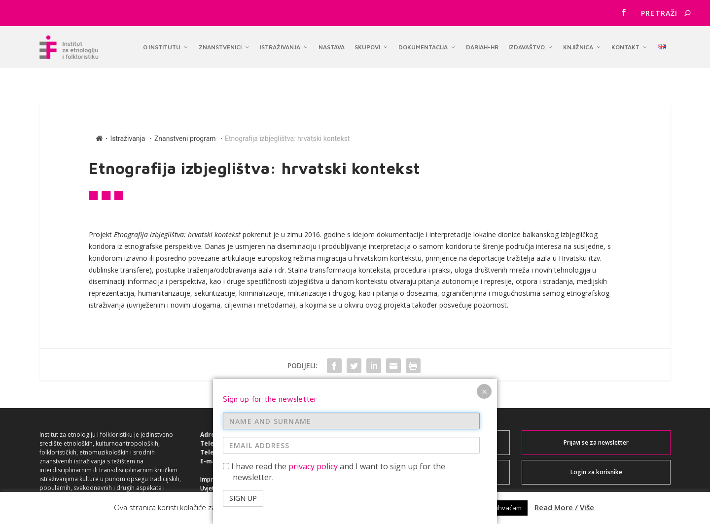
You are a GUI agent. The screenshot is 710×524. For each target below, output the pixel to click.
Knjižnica (578, 44)
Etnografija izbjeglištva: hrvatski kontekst (287, 121)
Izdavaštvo (526, 44)
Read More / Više (564, 507)
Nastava (332, 44)
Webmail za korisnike (435, 425)
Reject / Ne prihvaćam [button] (489, 507)
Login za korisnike (596, 455)
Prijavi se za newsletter (596, 425)
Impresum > (216, 462)
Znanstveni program (185, 121)
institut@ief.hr (243, 444)
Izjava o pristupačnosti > (234, 480)
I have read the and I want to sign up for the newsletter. (334, 304)
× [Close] (484, 224)
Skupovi (367, 44)
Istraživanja (280, 44)
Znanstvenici (220, 44)
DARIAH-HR (482, 44)
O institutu (161, 44)
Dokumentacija (423, 44)
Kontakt (625, 44)
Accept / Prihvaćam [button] (411, 507)
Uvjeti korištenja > (225, 471)
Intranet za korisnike (435, 455)
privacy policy (313, 298)
